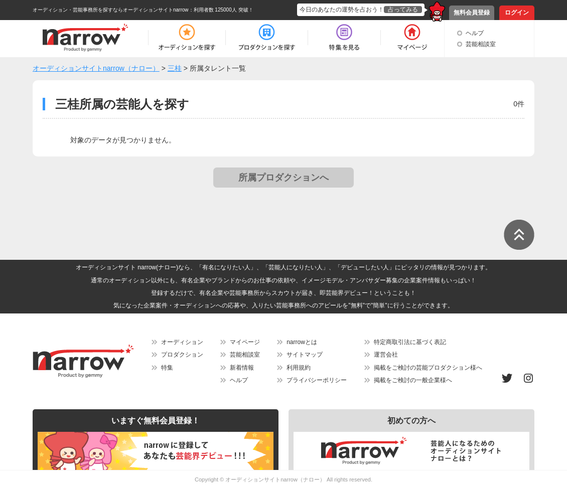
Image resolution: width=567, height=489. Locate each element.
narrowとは (302, 342)
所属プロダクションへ (283, 178)
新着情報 (242, 367)
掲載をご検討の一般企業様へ (413, 380)
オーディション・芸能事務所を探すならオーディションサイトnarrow (111, 10)
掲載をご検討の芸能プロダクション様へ (428, 367)
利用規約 (299, 367)
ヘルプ (475, 33)
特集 (167, 367)
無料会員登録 (472, 12)
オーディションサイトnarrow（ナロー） (275, 479)
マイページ (245, 342)
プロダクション (182, 354)
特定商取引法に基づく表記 (410, 342)
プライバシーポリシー (317, 380)
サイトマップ (305, 354)
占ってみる (403, 9)
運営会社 (386, 354)
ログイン (517, 12)
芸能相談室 (481, 44)
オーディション (182, 342)
